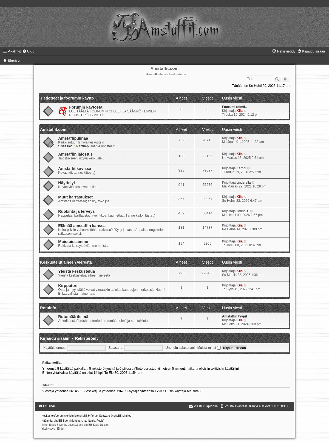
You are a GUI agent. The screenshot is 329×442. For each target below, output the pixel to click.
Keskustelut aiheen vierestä (66, 262)
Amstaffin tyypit (234, 316)
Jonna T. (243, 211)
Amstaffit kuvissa (74, 168)
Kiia (240, 111)
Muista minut (209, 348)
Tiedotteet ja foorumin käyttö (67, 98)
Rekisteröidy (87, 338)
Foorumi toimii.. (234, 107)
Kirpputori (67, 285)
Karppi (241, 168)
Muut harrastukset (75, 197)
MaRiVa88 (194, 391)
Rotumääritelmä (73, 316)
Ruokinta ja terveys (76, 211)
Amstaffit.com (53, 129)
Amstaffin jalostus (75, 154)
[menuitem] (28, 51)
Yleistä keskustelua (76, 271)
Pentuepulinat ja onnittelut (94, 146)
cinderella (244, 182)
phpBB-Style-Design (96, 424)
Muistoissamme (73, 241)
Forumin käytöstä (85, 107)
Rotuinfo (48, 308)
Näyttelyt (66, 183)
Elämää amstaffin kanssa (82, 225)
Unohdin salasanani (180, 348)
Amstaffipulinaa (73, 138)
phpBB (84, 415)
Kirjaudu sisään (54, 338)
